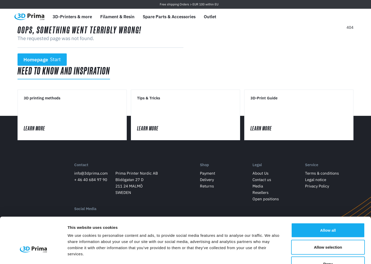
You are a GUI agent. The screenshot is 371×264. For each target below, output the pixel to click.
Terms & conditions (322, 173)
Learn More (39, 128)
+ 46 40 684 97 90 (90, 179)
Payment (207, 173)
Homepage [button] (42, 59)
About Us (260, 173)
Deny (328, 230)
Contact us (261, 179)
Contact (81, 165)
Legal (257, 165)
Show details (270, 254)
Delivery (207, 179)
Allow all (328, 196)
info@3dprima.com (91, 173)
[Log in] (338, 16)
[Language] (313, 17)
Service (311, 165)
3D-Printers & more (72, 17)
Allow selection (328, 213)
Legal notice (315, 179)
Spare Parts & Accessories (169, 17)
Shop (204, 165)
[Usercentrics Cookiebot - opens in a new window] (33, 254)
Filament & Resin (117, 17)
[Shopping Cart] (350, 16)
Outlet (210, 17)
